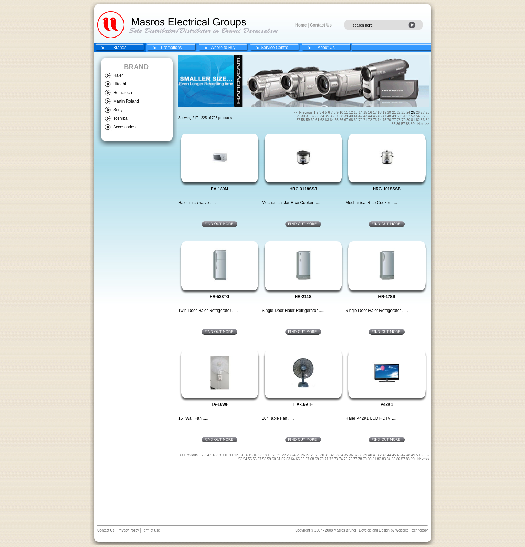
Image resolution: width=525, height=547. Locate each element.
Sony (117, 109)
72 (370, 120)
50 (399, 116)
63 (327, 120)
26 (418, 112)
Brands (119, 47)
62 (322, 120)
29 (298, 116)
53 (413, 116)
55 (423, 116)
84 (427, 120)
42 (360, 116)
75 (385, 120)
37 (337, 116)
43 (365, 116)
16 (370, 112)
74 (380, 120)
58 (303, 120)
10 (342, 112)
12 (351, 112)
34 (322, 116)
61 (317, 120)
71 (365, 120)
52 (408, 116)
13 (356, 112)
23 (403, 112)
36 (332, 116)
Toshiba (120, 118)
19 (385, 112)
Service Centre (274, 47)
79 (403, 120)
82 (418, 120)
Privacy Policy (128, 530)
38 (342, 116)
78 (399, 120)
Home (301, 25)
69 (356, 120)
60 (313, 120)
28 (427, 112)
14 (360, 112)
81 (413, 120)
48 (389, 116)
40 (351, 116)
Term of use (150, 530)
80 (408, 120)
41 (356, 116)
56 (427, 116)
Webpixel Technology (411, 530)
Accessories (124, 127)
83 (423, 120)
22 (399, 112)
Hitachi (119, 84)
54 (418, 116)
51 (403, 116)
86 (398, 124)
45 (375, 116)
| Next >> (422, 124)
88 (408, 124)
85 (394, 124)
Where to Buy (223, 47)
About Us (326, 47)
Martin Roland (126, 101)
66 (342, 120)
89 (413, 124)
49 (394, 116)
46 (380, 116)
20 (389, 112)
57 (298, 120)
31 (308, 116)
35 (327, 116)
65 (337, 120)
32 (313, 116)
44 (370, 116)
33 (317, 116)
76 (389, 120)
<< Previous (303, 112)
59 (308, 120)
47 (385, 116)
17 (375, 112)
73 (375, 120)
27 (423, 112)
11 (346, 112)
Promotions (171, 47)
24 (408, 112)
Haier (118, 75)
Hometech (122, 92)
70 (360, 120)
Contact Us (321, 25)
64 (332, 120)
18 (380, 112)
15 (365, 112)
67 (346, 120)
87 (403, 124)
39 (346, 116)
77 (394, 120)
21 (394, 112)
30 (303, 116)
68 (351, 120)
